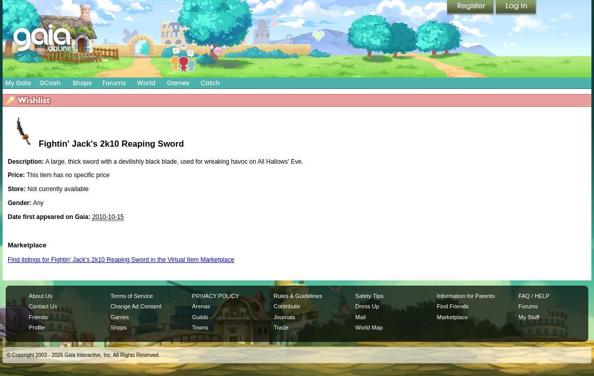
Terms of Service (132, 296)
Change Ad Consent (136, 306)
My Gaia (17, 83)
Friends (38, 317)
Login (516, 7)
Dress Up (367, 306)
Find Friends (452, 306)
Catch (210, 83)
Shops (81, 83)
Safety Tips (369, 296)
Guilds (200, 317)
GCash (50, 83)
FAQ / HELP (534, 296)
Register (471, 7)
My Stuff (529, 317)
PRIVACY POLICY (215, 296)
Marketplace (452, 317)
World (146, 83)
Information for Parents (466, 296)
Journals (284, 317)
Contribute (287, 306)
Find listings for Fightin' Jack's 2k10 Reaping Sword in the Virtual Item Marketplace (121, 259)
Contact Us (43, 306)
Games (178, 83)
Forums (114, 83)
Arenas (201, 306)
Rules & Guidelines (298, 296)
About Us (40, 296)
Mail (360, 317)
